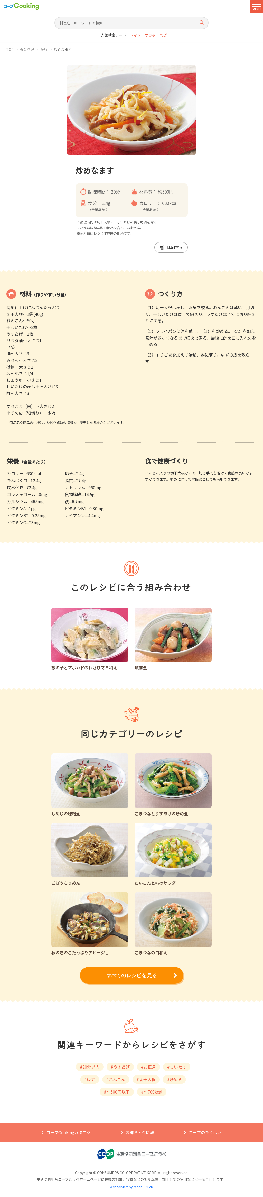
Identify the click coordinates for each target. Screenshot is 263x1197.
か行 (44, 49)
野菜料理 (27, 49)
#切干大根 (146, 1079)
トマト (135, 35)
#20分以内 (89, 1067)
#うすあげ (120, 1067)
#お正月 (148, 1067)
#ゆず (89, 1079)
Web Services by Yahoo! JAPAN (131, 1187)
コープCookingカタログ (68, 1132)
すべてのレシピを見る (131, 975)
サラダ (150, 35)
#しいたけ (176, 1067)
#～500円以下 (117, 1092)
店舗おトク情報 (139, 1132)
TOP (10, 49)
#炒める (174, 1079)
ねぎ (163, 35)
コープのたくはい (205, 1132)
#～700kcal (151, 1092)
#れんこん (115, 1079)
